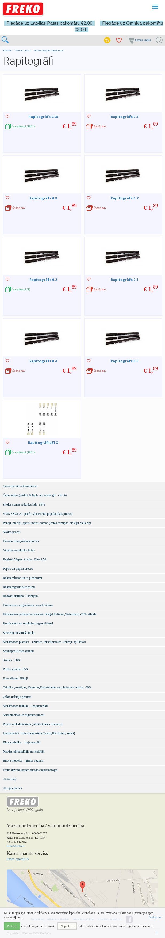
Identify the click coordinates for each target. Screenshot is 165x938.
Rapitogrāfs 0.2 (43, 279)
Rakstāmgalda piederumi (49, 50)
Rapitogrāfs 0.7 (124, 198)
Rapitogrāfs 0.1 (124, 279)
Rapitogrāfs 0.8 (43, 198)
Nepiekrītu (67, 926)
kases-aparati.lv (18, 859)
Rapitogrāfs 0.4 (43, 361)
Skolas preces (23, 50)
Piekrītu (12, 926)
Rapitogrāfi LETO (43, 442)
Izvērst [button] (155, 917)
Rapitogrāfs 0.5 (124, 361)
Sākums (7, 50)
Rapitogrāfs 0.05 (43, 116)
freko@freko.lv (16, 845)
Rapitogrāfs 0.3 (124, 116)
